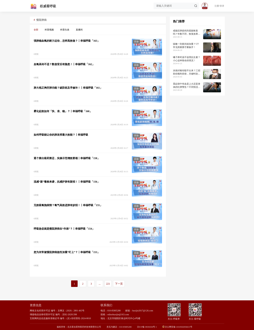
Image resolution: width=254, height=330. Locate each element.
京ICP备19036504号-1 (147, 327)
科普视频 (49, 30)
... (100, 283)
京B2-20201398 (69, 314)
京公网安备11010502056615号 (178, 327)
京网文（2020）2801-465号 (71, 310)
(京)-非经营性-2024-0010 (79, 318)
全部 (36, 30)
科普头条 (64, 30)
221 (108, 283)
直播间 (79, 30)
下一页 (119, 283)
